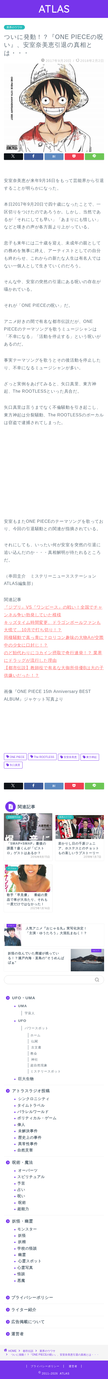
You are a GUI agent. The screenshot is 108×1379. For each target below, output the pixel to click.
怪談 (21, 1274)
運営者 (17, 1334)
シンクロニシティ (34, 1099)
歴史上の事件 (30, 1138)
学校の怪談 (27, 1248)
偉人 (21, 1125)
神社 (34, 1059)
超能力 (23, 1209)
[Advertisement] (43, 475)
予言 (21, 1183)
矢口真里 (14, 765)
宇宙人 (30, 1013)
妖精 (22, 1242)
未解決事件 (28, 1131)
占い (21, 1190)
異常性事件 (28, 1144)
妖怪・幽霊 (22, 1221)
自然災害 (25, 1150)
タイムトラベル (31, 1105)
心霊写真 (25, 1268)
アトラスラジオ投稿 (31, 1091)
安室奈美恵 (70, 757)
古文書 (36, 1047)
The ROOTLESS (43, 757)
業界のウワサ (14, 27)
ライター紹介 (23, 1309)
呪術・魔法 (22, 1162)
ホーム (35, 1035)
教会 (33, 1053)
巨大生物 (26, 1079)
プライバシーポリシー (32, 1297)
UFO (22, 1021)
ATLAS (54, 9)
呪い (21, 1196)
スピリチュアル (31, 1177)
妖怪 (22, 1236)
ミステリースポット (45, 1071)
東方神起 (91, 757)
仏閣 (34, 1041)
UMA (22, 1006)
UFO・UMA (23, 998)
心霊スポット (30, 1261)
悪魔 (21, 1281)
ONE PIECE (16, 757)
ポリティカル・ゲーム (37, 1118)
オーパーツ (28, 1171)
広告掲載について (28, 1321)
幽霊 (22, 1255)
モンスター (27, 1229)
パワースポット (36, 1028)
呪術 (22, 1203)
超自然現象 (38, 1065)
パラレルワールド (33, 1112)
